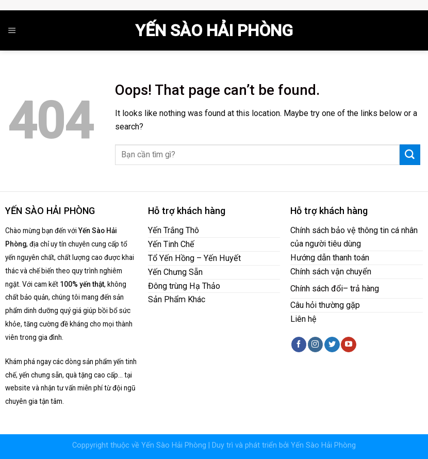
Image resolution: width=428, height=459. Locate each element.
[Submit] (410, 154)
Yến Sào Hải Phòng (214, 30)
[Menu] (12, 30)
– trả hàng (361, 288)
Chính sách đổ (315, 288)
